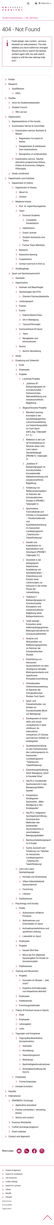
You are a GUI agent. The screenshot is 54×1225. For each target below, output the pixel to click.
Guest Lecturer (29, 232)
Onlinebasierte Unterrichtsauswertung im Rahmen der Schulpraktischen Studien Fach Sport (37, 690)
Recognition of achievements (33, 154)
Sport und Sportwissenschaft (26, 273)
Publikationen (25, 898)
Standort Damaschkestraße (36, 296)
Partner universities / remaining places (30, 1111)
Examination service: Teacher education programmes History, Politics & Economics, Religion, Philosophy (30, 164)
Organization (14, 117)
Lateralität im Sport (32, 936)
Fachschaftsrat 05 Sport (30, 329)
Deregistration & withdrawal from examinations (32, 148)
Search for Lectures (13, 1186)
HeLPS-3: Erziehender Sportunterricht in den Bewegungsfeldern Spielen (36, 786)
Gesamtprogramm (31, 1055)
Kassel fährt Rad (30, 950)
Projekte (23, 374)
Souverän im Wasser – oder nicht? (36, 982)
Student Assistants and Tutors (34, 239)
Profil (21, 365)
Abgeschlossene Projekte (34, 407)
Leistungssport (26, 301)
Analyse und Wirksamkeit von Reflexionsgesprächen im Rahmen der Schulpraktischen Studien (36, 646)
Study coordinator (20, 173)
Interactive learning (28, 254)
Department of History (22, 183)
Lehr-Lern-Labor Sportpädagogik (26, 870)
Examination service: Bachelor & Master (30, 132)
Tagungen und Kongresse (27, 1033)
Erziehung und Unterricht (27, 360)
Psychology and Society (26, 903)
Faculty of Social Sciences (23, 18)
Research (12, 84)
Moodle (8, 1193)
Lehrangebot (25, 1024)
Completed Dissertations (32, 222)
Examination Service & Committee (28, 126)
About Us (23, 192)
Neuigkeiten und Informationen (30, 340)
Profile (11, 79)
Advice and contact (24, 1117)
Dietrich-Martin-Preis (32, 315)
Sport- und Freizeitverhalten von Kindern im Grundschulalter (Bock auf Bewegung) (36, 707)
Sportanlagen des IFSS (30, 292)
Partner (22, 306)
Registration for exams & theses (31, 140)
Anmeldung (28, 1050)
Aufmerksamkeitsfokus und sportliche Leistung (36, 930)
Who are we (21, 112)
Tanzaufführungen (31, 324)
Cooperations (25, 259)
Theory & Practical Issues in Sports (32, 1010)
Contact (22, 196)
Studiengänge (22, 268)
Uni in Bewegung (31, 319)
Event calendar (19, 1131)
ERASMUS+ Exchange (22, 1100)
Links (21, 1028)
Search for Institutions (14, 1174)
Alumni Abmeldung (32, 351)
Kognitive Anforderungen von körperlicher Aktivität (34, 990)
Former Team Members (34, 245)
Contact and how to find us (32, 263)
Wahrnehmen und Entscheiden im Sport (33, 922)
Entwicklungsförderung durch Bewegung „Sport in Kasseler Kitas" (37, 773)
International (14, 1096)
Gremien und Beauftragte (31, 287)
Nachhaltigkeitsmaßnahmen (36, 1064)
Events (22, 310)
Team (21, 211)
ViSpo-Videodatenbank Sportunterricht (33, 883)
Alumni (22, 346)
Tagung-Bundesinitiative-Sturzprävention (31, 1040)
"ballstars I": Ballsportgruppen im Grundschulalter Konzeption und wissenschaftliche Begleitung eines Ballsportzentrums (35, 607)
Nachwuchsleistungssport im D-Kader (37, 842)
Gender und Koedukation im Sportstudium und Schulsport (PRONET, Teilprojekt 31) (36, 549)
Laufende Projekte (31, 379)
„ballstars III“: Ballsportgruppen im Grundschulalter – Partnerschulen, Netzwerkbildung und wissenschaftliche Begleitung (36, 393)
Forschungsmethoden (29, 1005)
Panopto (9, 1197)
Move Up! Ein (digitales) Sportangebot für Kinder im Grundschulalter (35, 958)
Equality (12, 1091)
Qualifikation (18, 88)
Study (18, 356)
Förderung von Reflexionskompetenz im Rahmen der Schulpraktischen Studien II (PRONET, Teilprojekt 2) (36, 495)
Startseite (20, 278)
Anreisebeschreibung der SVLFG (34, 1070)
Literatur (27, 894)
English (45, 3)
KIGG (17, 93)
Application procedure (25, 1105)
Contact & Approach (13, 1170)
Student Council (19, 107)
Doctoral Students (31, 215)
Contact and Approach (19, 1136)
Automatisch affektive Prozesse (33, 914)
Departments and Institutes (21, 178)
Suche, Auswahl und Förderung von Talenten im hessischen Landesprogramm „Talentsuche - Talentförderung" (37, 856)
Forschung (28, 889)
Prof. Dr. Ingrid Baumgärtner (32, 206)
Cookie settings (12, 1182)
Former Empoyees (27, 1081)
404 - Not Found (42, 18)
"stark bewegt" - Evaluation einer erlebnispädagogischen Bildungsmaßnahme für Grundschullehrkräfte (37, 627)
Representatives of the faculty (26, 121)
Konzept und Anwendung (35, 877)
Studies (12, 98)
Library (8, 1189)
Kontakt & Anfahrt (24, 1086)
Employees (24, 369)
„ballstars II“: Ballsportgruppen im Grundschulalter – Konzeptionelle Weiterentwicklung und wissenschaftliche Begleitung (37, 473)
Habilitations (29, 228)
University (5, 18)
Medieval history (23, 201)
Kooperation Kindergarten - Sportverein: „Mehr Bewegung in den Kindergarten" (35, 801)
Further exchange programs (25, 1127)
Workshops (28, 1059)
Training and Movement (26, 971)
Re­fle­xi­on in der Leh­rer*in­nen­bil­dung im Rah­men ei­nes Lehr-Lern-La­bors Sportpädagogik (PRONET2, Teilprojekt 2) (36, 449)
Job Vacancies (11, 1178)
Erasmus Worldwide (21, 1122)
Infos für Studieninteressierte (25, 102)
